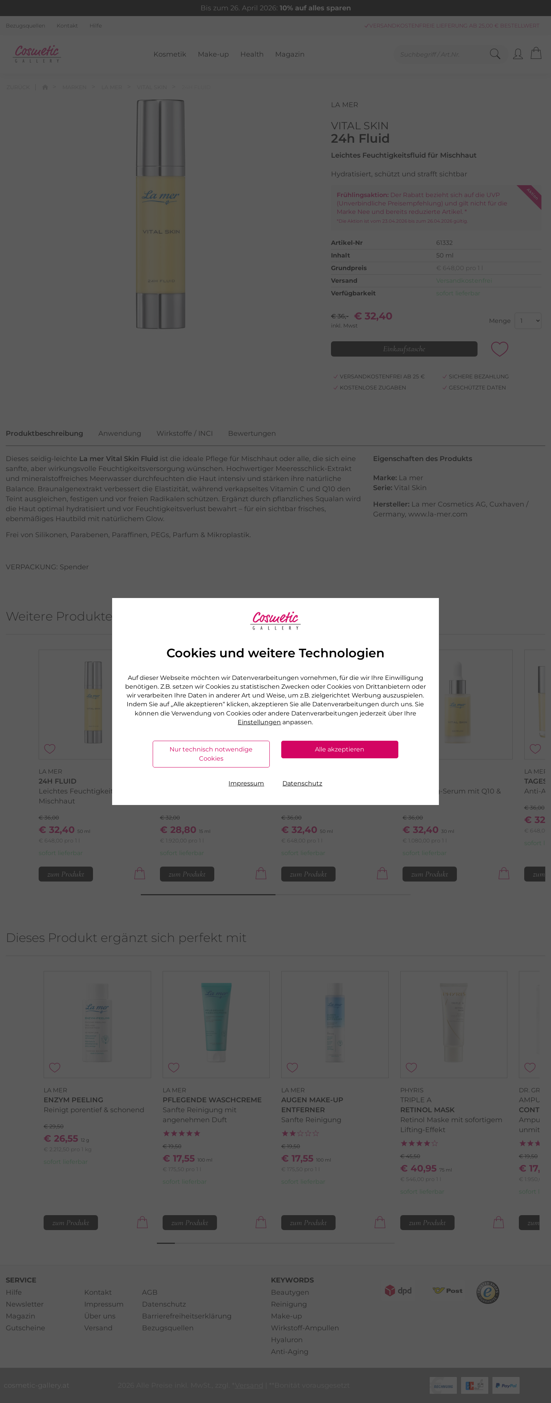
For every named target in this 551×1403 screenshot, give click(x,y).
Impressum (246, 783)
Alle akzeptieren (339, 749)
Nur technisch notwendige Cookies (211, 754)
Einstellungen (259, 722)
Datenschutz (302, 783)
